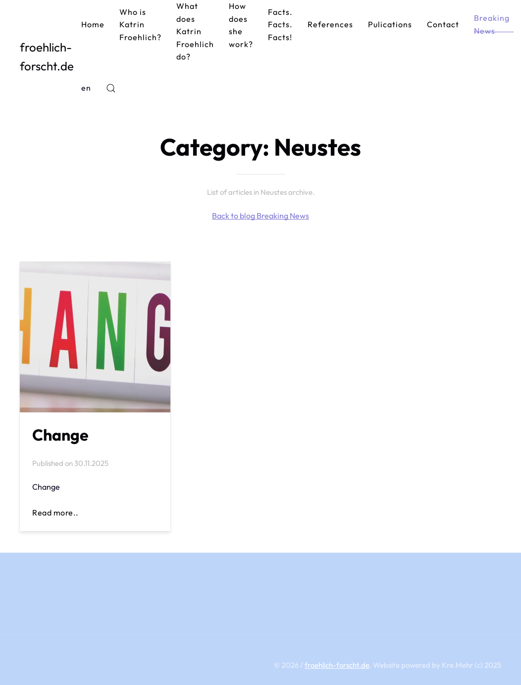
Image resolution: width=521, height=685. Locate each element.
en (86, 88)
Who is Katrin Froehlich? (140, 24)
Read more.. (55, 512)
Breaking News (492, 24)
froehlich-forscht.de (47, 56)
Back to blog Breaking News (260, 216)
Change (60, 435)
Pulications (390, 24)
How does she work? (241, 25)
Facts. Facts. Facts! (280, 24)
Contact (443, 24)
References (330, 24)
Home (92, 24)
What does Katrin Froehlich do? (195, 31)
